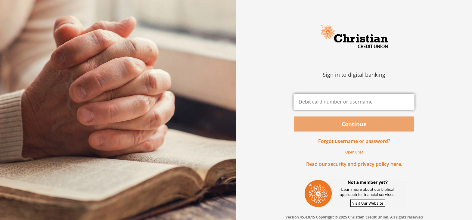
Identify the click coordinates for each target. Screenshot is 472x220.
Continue (354, 124)
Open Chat (354, 152)
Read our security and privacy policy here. (354, 164)
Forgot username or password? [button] (354, 141)
